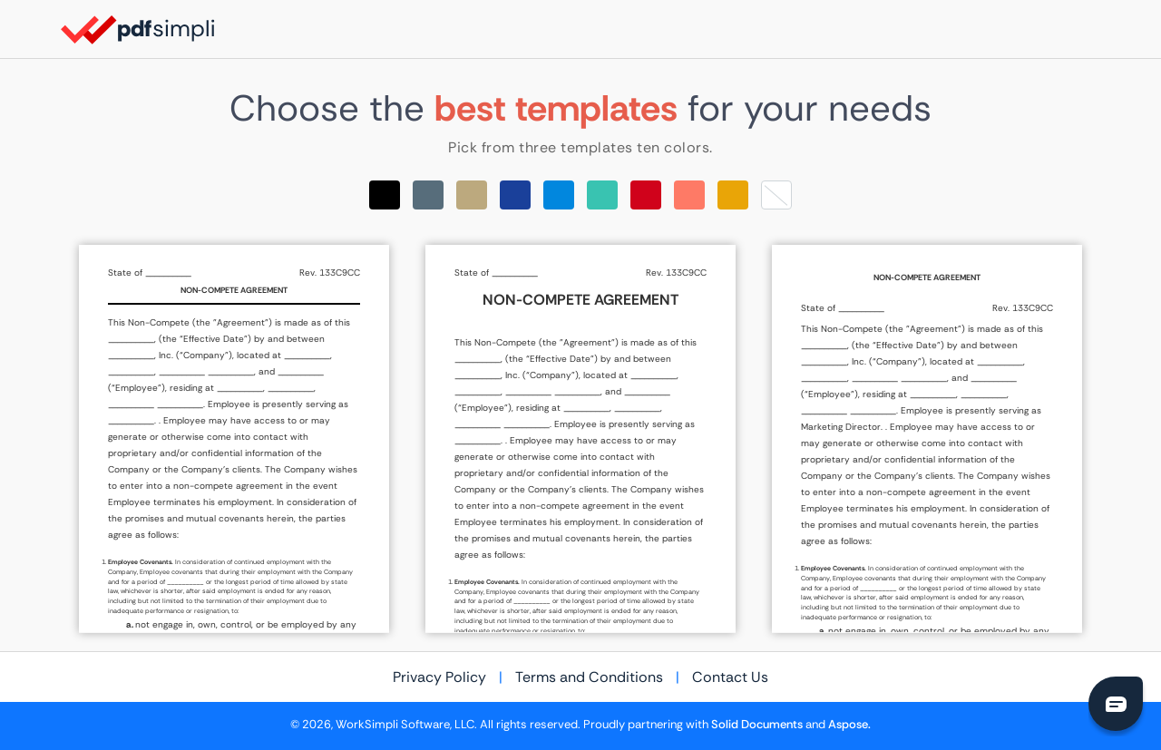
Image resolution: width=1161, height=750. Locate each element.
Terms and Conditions (589, 677)
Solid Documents (757, 724)
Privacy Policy (439, 677)
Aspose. (849, 724)
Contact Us (730, 677)
